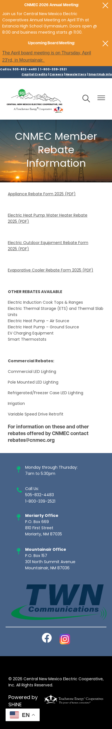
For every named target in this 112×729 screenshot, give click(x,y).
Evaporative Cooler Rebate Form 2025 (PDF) (50, 270)
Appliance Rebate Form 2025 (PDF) (42, 194)
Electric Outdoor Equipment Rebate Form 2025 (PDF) (48, 246)
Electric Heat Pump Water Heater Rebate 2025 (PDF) (47, 218)
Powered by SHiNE (23, 701)
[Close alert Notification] (105, 5)
